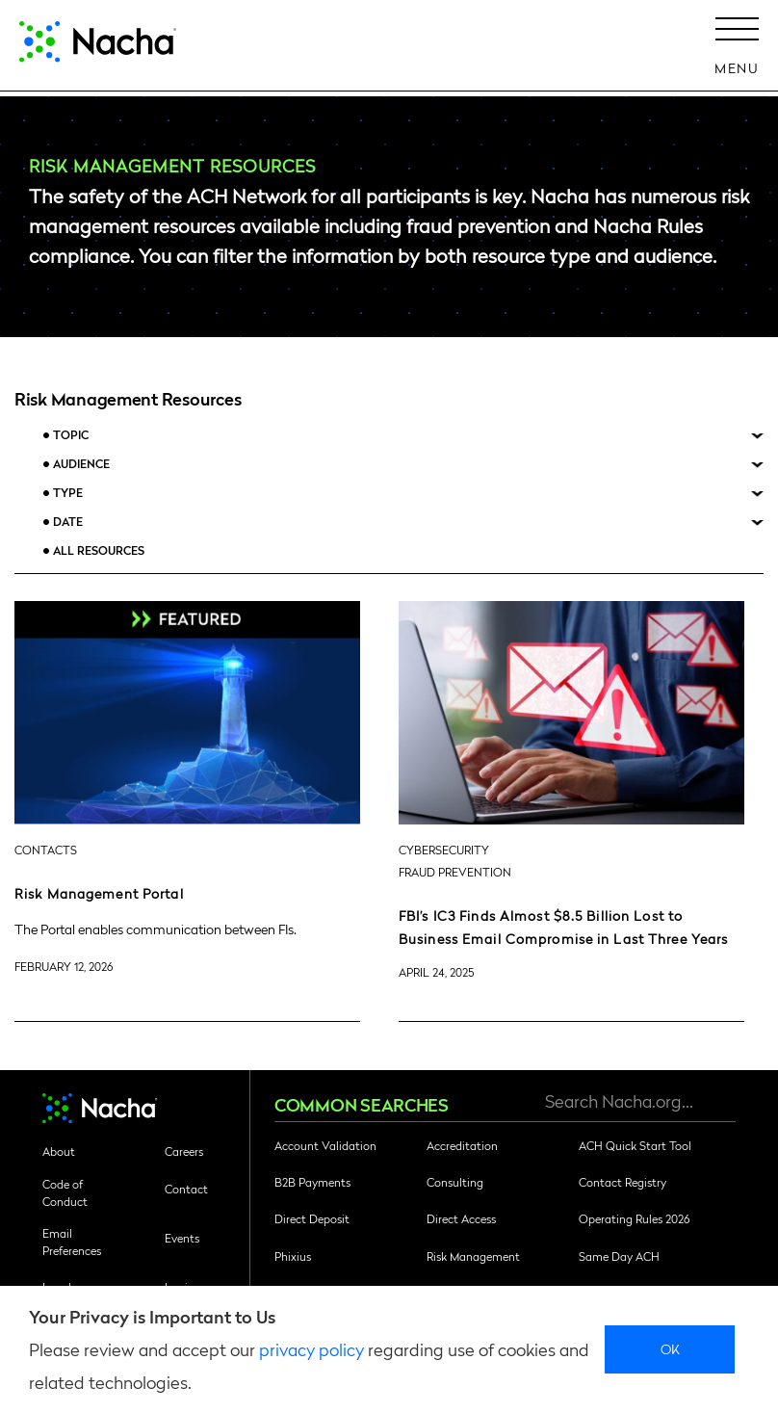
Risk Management (473, 1256)
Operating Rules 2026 (634, 1218)
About (58, 1151)
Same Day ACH (619, 1256)
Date (68, 521)
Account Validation (325, 1145)
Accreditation (462, 1145)
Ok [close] (671, 1348)
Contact (186, 1188)
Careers (184, 1151)
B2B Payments (312, 1182)
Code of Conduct (65, 1192)
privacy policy (311, 1349)
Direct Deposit (312, 1218)
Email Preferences (71, 1241)
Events (182, 1237)
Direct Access (461, 1218)
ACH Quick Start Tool (635, 1145)
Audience (81, 464)
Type (68, 492)
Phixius (292, 1256)
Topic (71, 435)
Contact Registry (622, 1182)
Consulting (455, 1182)
